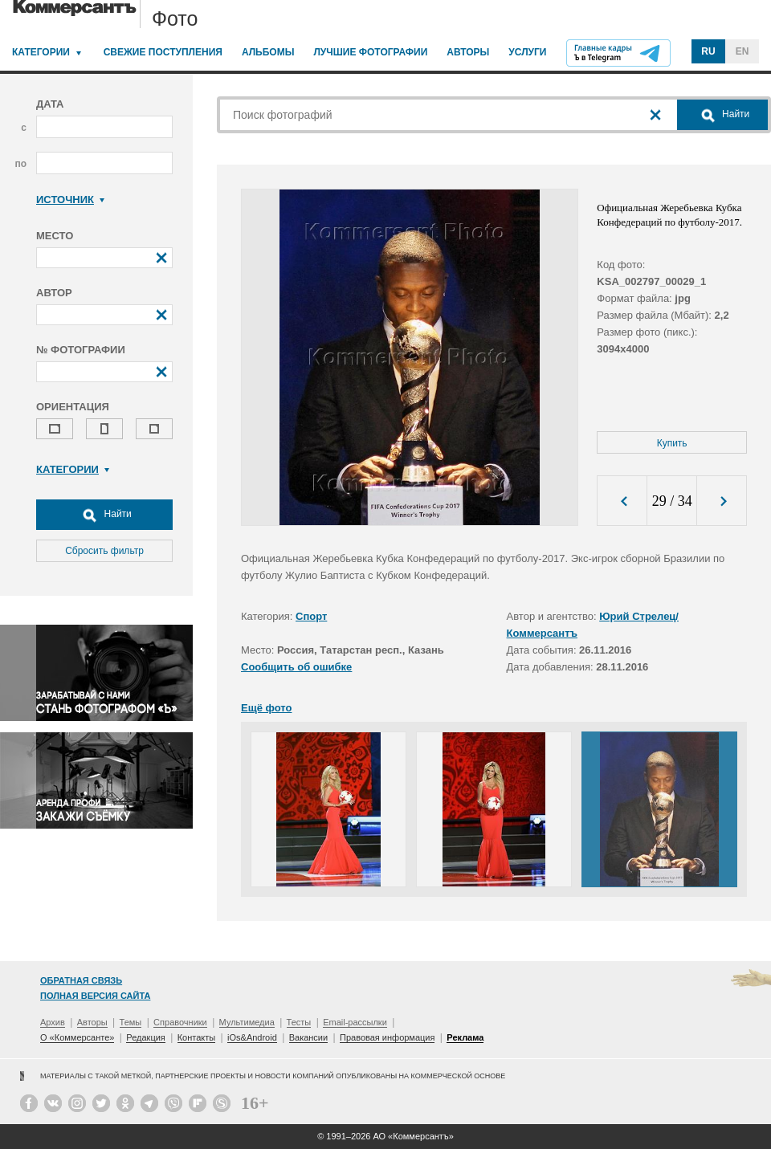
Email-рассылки (355, 1022)
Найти (104, 515)
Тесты (299, 1022)
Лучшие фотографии (370, 52)
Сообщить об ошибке (296, 667)
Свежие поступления (163, 52)
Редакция (145, 1037)
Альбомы (268, 52)
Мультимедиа (247, 1022)
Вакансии (308, 1037)
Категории (41, 52)
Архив (52, 1022)
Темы (131, 1022)
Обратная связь (81, 980)
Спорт (311, 616)
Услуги (527, 52)
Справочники (180, 1022)
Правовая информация (387, 1037)
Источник (70, 200)
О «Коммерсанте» (77, 1037)
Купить (672, 443)
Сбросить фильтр (104, 550)
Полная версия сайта (95, 995)
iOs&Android (252, 1037)
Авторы (468, 52)
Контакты (196, 1037)
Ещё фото (266, 708)
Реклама (465, 1037)
